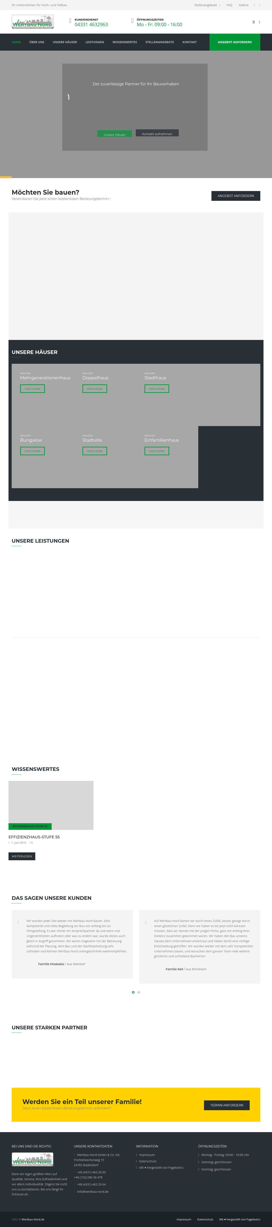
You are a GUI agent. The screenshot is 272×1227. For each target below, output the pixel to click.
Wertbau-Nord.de (33, 1219)
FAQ (229, 5)
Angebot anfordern (236, 196)
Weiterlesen (22, 856)
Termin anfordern (226, 1105)
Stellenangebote (205, 5)
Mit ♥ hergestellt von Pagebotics (161, 1168)
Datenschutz (147, 1161)
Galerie (243, 5)
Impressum (147, 1155)
